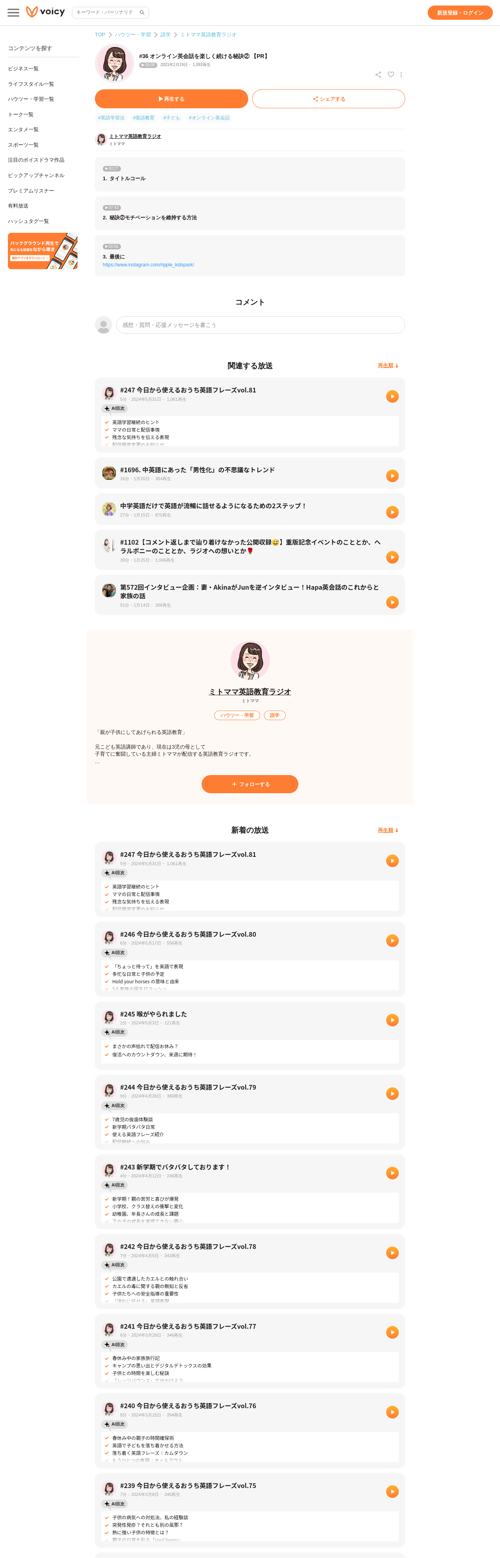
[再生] (392, 396)
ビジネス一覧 (23, 69)
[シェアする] (329, 98)
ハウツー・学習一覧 (31, 99)
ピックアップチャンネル (36, 175)
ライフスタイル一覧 (31, 84)
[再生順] (388, 366)
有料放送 (18, 206)
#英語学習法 (111, 118)
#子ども (171, 118)
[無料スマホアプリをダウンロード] (42, 251)
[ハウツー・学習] (237, 715)
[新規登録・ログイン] (460, 13)
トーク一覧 (21, 114)
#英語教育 (144, 118)
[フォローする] (250, 784)
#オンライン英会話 (209, 118)
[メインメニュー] (13, 12)
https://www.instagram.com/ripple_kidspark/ (148, 265)
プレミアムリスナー (31, 191)
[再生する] (171, 98)
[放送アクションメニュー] (401, 75)
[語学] (275, 715)
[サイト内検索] (141, 12)
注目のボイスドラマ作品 (36, 160)
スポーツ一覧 (23, 145)
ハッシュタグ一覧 (28, 221)
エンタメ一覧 (23, 129)
